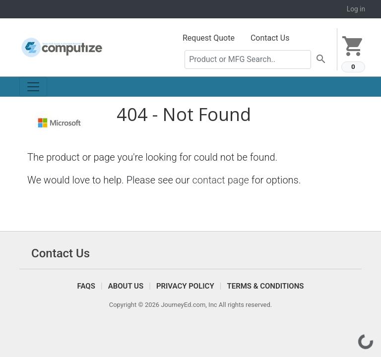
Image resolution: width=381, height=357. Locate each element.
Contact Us (270, 38)
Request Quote (209, 38)
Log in (356, 9)
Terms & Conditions (265, 286)
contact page (220, 180)
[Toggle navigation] (33, 87)
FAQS (86, 286)
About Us (125, 286)
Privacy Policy (185, 286)
